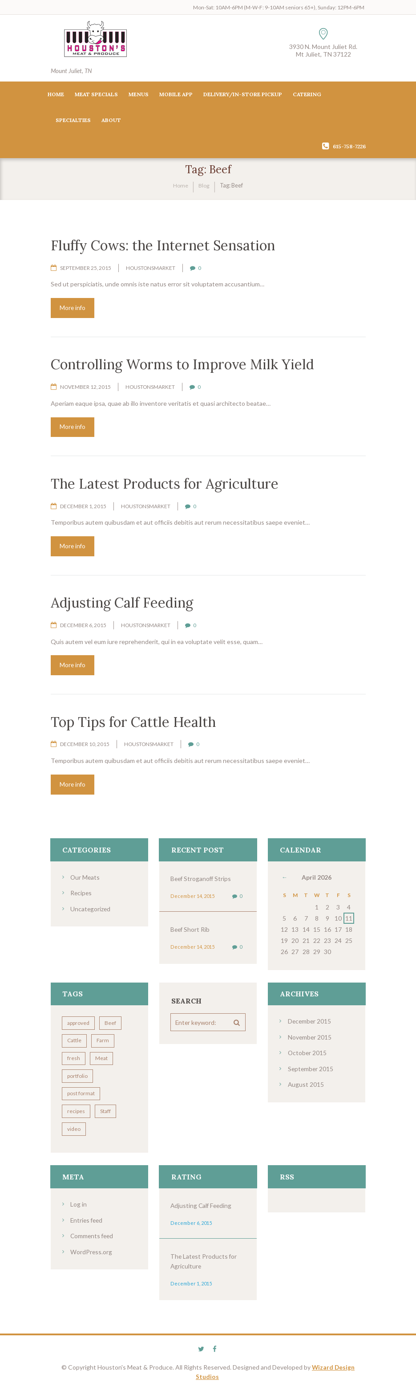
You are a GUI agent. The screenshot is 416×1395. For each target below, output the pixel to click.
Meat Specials (96, 94)
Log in (78, 1208)
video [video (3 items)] (74, 1133)
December (310, 1024)
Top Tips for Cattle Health (133, 723)
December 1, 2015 (83, 507)
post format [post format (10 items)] (81, 1097)
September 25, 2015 (86, 268)
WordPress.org (91, 1255)
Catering (307, 94)
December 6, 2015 (83, 627)
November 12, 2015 (85, 387)
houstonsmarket (151, 268)
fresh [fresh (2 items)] (74, 1062)
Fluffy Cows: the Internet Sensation (163, 245)
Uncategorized (90, 910)
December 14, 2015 (191, 898)
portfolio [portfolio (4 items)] (78, 1080)
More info (73, 308)
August (306, 1086)
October (307, 1055)
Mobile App (176, 94)
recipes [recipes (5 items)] (76, 1115)
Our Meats (85, 879)
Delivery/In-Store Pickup (242, 94)
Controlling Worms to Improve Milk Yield (182, 365)
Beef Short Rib (190, 932)
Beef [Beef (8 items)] (111, 1026)
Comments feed (92, 1240)
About (111, 120)
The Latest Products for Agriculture (165, 484)
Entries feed (87, 1224)
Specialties (73, 120)
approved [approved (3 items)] (79, 1026)
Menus (139, 94)
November (310, 1040)
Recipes (81, 895)
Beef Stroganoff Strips (201, 881)
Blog (204, 185)
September (311, 1071)
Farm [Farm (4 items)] (103, 1044)
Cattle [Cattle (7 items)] (75, 1044)
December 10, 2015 (85, 746)
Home (56, 94)
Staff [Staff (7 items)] (106, 1115)
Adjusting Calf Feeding (122, 604)
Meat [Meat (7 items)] (102, 1062)
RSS (287, 1181)
